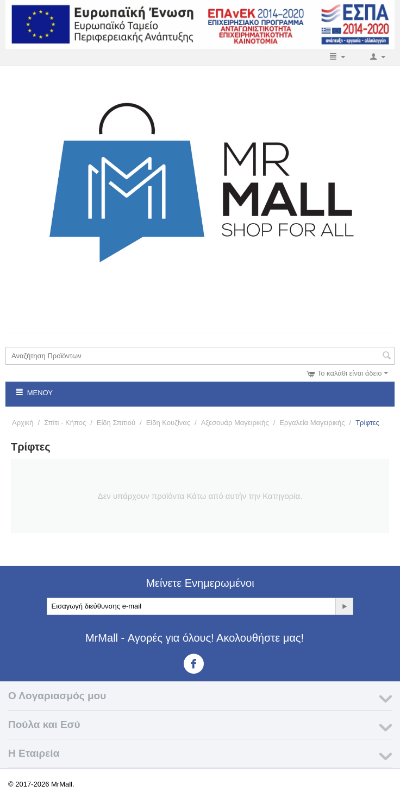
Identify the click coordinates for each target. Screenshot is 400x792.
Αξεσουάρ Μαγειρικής (235, 423)
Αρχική (23, 423)
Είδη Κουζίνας (168, 423)
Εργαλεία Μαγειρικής (312, 423)
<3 (200, 664)
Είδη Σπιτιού (116, 423)
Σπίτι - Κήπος (65, 423)
